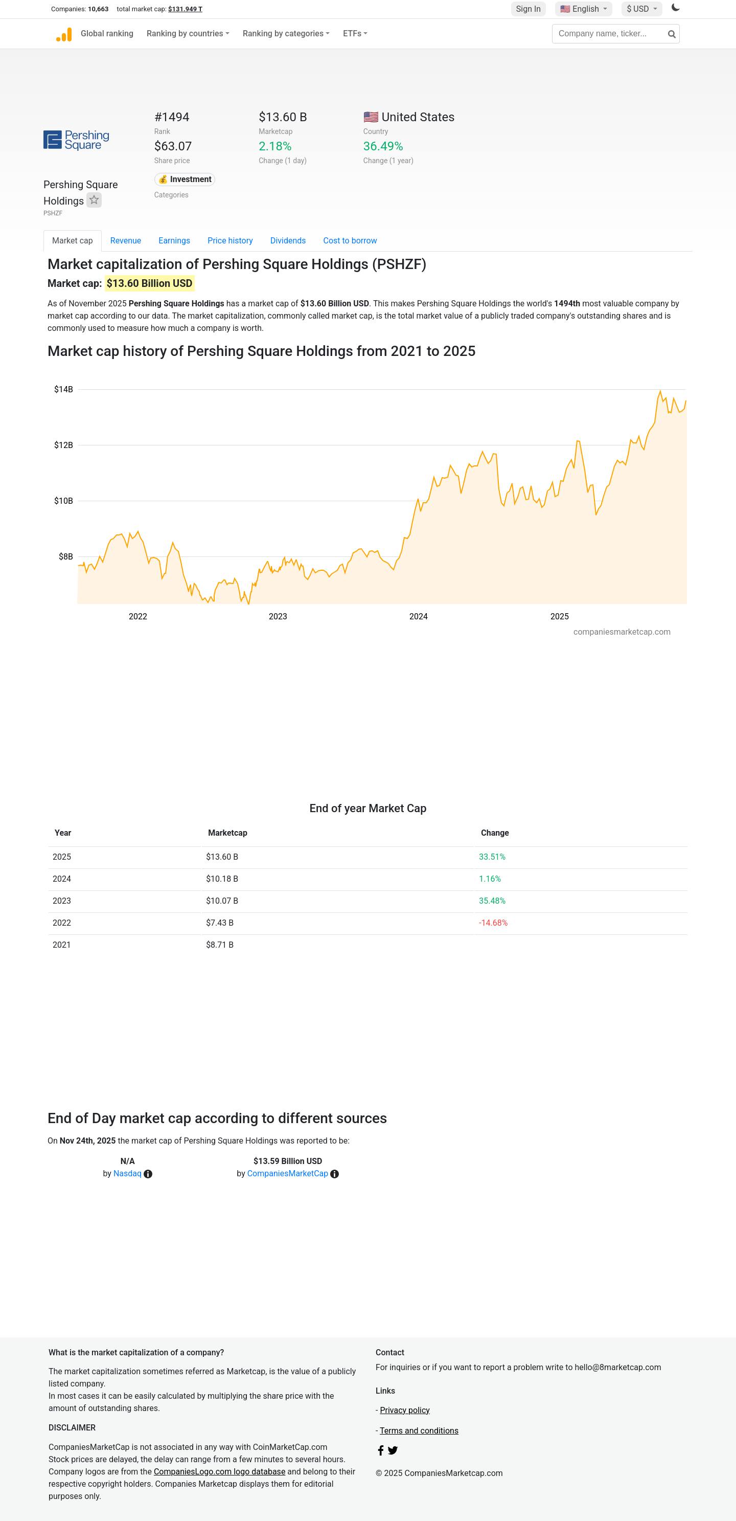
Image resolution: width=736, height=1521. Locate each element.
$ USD (639, 9)
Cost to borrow (350, 240)
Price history (230, 240)
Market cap (72, 240)
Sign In (528, 9)
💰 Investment (185, 179)
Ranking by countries (185, 33)
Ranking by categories (283, 33)
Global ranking (107, 33)
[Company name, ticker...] (616, 33)
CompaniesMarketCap (288, 1173)
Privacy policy (405, 1410)
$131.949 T (185, 9)
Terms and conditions (419, 1431)
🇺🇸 (580, 9)
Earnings (174, 240)
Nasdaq (127, 1173)
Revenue (126, 240)
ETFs (352, 33)
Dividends (288, 240)
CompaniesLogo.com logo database (219, 1472)
